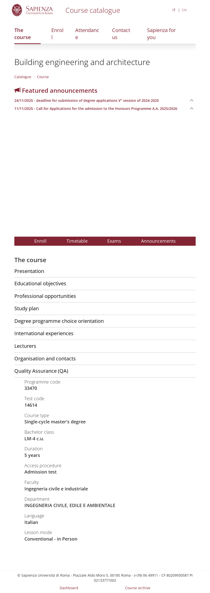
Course (43, 76)
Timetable (77, 241)
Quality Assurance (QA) (41, 370)
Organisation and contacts (45, 358)
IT (174, 10)
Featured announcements (55, 90)
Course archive (137, 587)
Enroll (57, 34)
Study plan (26, 308)
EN (184, 10)
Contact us (121, 34)
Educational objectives (40, 283)
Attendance (87, 34)
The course (22, 34)
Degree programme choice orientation (59, 321)
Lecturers (25, 345)
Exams (114, 241)
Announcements (158, 241)
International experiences (44, 333)
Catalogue (22, 76)
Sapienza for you (161, 34)
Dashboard (69, 587)
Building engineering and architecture (82, 61)
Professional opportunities (45, 296)
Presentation (29, 271)
